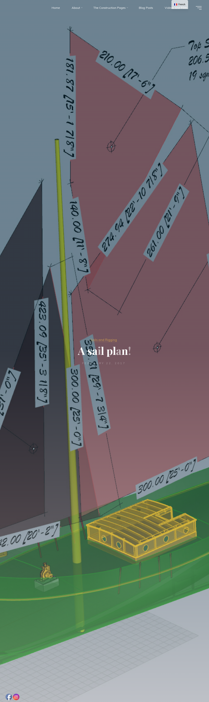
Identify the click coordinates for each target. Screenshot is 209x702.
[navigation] (179, 4)
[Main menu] (199, 7)
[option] (180, 4)
